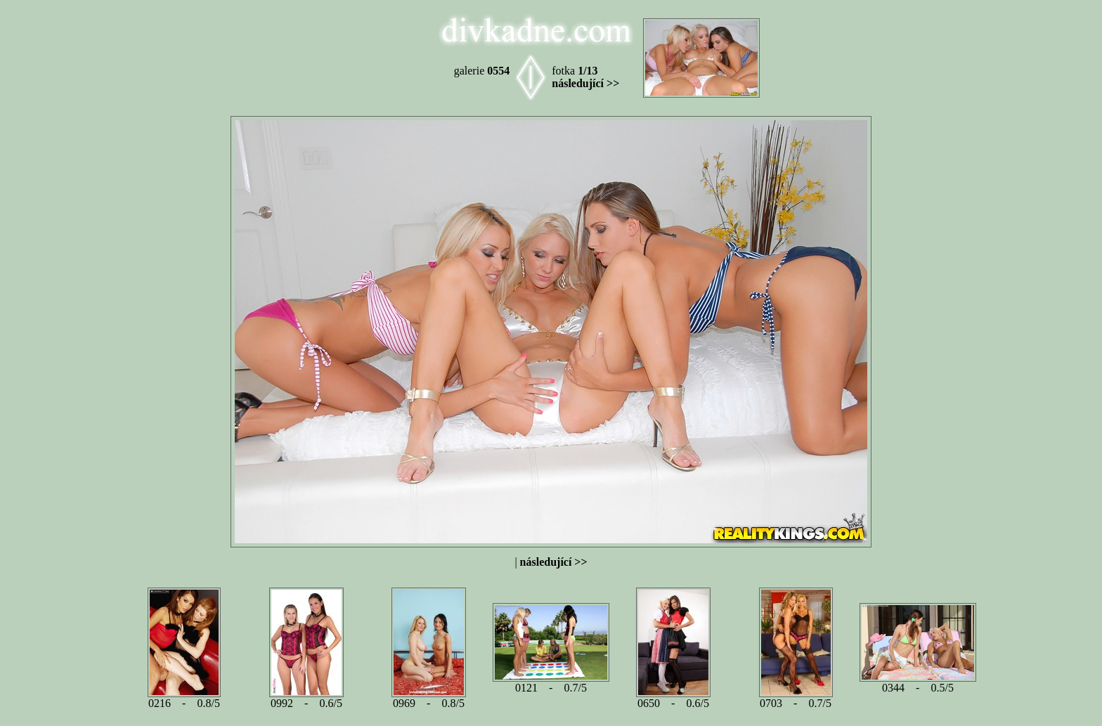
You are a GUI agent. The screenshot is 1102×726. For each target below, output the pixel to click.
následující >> (585, 83)
